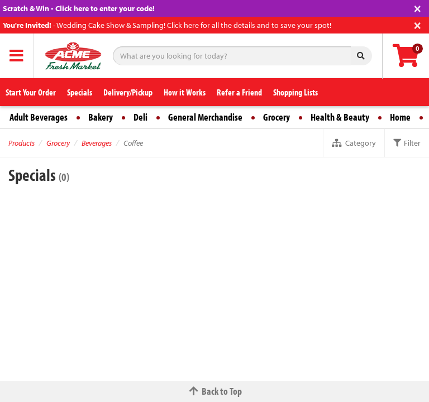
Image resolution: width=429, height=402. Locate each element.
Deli (140, 117)
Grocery (276, 117)
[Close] (417, 7)
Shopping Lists (295, 92)
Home (400, 117)
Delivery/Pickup (127, 92)
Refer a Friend (239, 92)
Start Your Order (31, 92)
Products (21, 143)
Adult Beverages (38, 117)
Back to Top (214, 391)
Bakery (100, 117)
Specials (79, 92)
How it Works (185, 92)
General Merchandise (205, 117)
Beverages (97, 143)
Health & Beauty (340, 117)
